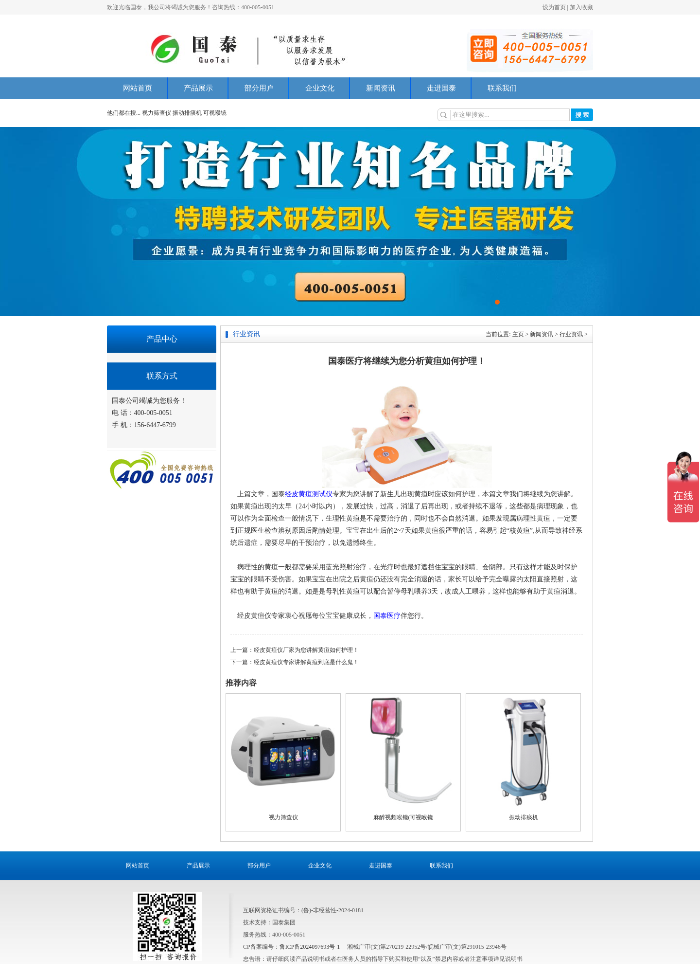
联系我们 (502, 88)
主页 (518, 334)
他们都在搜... (123, 112)
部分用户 (259, 88)
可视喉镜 (215, 112)
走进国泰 (441, 88)
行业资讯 (571, 334)
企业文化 (319, 88)
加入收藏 (581, 7)
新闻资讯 (380, 88)
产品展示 (198, 88)
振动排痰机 (187, 112)
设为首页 (554, 7)
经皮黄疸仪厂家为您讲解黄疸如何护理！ (306, 650)
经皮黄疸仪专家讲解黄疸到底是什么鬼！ (306, 662)
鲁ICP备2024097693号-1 (310, 946)
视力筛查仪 (157, 112)
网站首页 (137, 88)
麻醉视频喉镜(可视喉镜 (403, 817)
